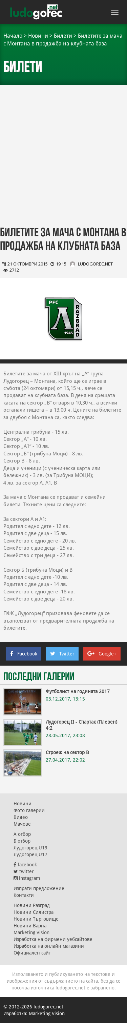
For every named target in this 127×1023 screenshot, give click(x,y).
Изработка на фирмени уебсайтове (53, 939)
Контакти (24, 895)
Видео (21, 817)
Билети (63, 36)
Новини (38, 36)
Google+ (102, 653)
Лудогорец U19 (30, 847)
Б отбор (22, 841)
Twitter (62, 653)
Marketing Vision (31, 932)
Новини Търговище (36, 919)
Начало (12, 36)
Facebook (23, 653)
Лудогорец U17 (30, 854)
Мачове (22, 824)
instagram (27, 878)
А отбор (22, 834)
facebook (25, 864)
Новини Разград (32, 905)
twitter (24, 871)
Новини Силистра (34, 912)
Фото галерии (29, 810)
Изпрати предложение (39, 888)
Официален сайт (32, 953)
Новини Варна (30, 925)
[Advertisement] (63, 151)
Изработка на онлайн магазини (49, 946)
